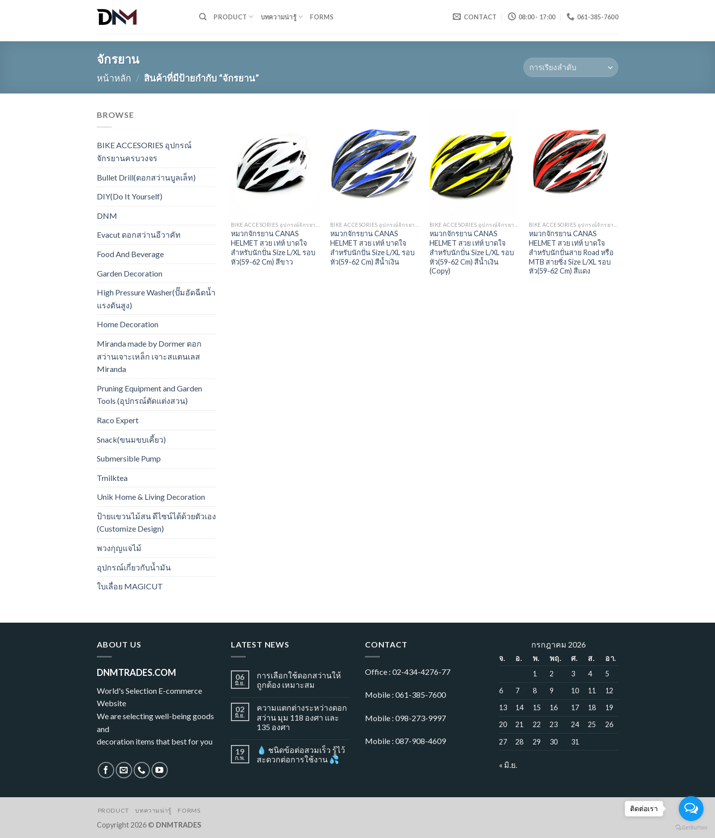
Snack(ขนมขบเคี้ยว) (131, 439)
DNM (107, 215)
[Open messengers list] (691, 808)
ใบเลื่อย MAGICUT (130, 586)
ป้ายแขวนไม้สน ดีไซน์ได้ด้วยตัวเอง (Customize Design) (156, 522)
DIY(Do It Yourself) (129, 196)
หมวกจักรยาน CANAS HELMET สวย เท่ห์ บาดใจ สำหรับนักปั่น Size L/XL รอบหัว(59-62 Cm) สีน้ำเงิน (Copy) (471, 252)
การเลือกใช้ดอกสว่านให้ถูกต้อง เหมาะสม (299, 679)
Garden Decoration (129, 273)
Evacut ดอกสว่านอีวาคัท (139, 234)
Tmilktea (112, 477)
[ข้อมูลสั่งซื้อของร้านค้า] (570, 67)
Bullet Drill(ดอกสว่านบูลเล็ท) (146, 177)
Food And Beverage (130, 254)
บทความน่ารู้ (282, 16)
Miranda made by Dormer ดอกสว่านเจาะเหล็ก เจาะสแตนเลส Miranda (149, 356)
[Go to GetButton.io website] (691, 828)
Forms (322, 17)
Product (233, 16)
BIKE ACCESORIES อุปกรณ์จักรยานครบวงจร (144, 151)
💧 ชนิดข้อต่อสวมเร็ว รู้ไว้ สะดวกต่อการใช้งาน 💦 (301, 754)
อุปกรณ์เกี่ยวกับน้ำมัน (134, 567)
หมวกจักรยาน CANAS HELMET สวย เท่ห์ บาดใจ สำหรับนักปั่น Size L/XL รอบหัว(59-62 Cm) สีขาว (273, 247)
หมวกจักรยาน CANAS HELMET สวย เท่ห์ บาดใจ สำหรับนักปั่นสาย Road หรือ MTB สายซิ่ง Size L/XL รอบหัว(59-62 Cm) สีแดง (571, 252)
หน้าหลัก (114, 78)
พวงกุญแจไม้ (119, 548)
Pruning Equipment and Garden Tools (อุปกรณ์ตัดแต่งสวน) (149, 394)
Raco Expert (118, 420)
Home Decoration (127, 324)
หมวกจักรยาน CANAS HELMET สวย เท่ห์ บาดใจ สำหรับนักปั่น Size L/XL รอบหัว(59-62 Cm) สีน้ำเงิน (372, 247)
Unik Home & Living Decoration (151, 496)
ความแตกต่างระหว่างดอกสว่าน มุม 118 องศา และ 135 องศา (302, 717)
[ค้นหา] (203, 16)
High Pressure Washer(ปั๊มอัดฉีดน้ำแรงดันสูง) (156, 298)
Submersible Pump (129, 458)
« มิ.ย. (508, 764)
